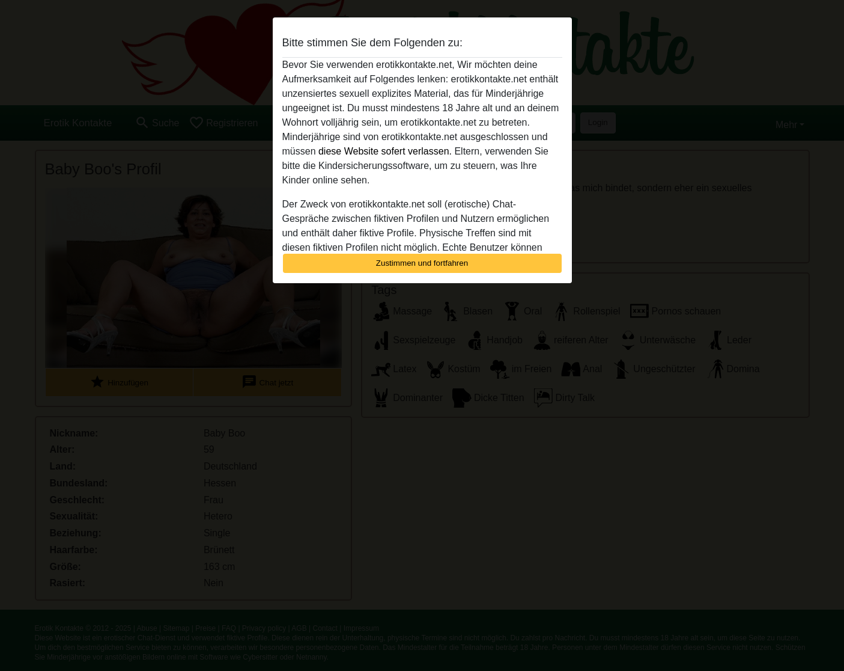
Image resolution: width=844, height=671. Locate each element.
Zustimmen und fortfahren (422, 263)
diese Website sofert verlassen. (385, 151)
